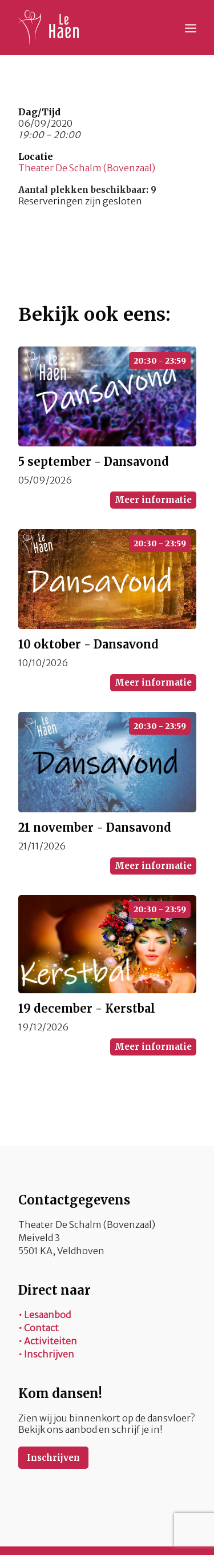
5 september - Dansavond (93, 461)
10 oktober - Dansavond (88, 644)
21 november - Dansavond (94, 827)
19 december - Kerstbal (86, 1008)
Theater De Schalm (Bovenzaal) (86, 168)
